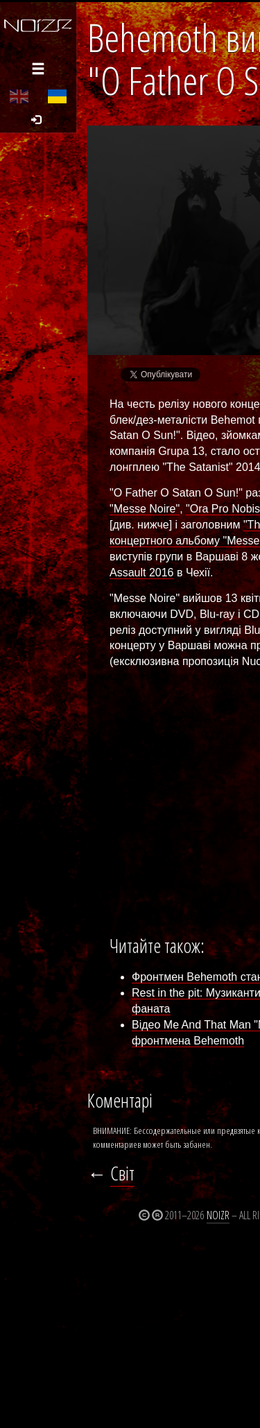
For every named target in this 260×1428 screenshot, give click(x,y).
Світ (122, 1173)
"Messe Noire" (145, 509)
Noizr (218, 1215)
